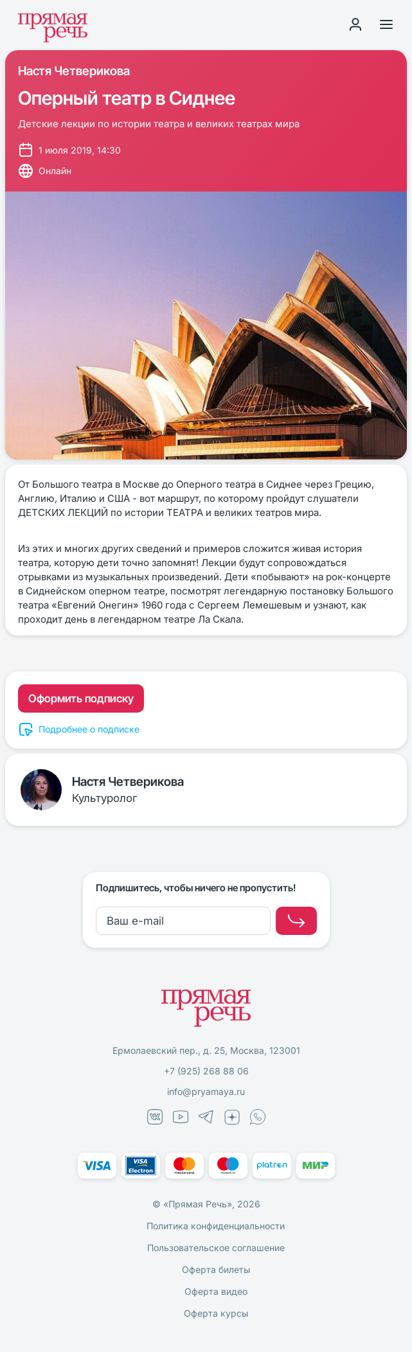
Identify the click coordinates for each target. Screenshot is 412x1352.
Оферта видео (215, 1291)
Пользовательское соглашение (216, 1247)
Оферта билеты (216, 1269)
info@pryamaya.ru (206, 1091)
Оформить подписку (81, 698)
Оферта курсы (216, 1313)
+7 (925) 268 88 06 (206, 1070)
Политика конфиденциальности (216, 1225)
